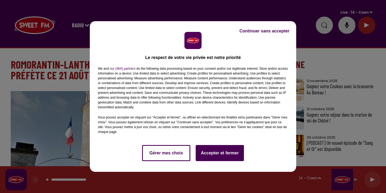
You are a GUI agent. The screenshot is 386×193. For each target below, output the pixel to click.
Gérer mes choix (166, 153)
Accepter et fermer (220, 153)
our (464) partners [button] (122, 68)
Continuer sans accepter (264, 31)
